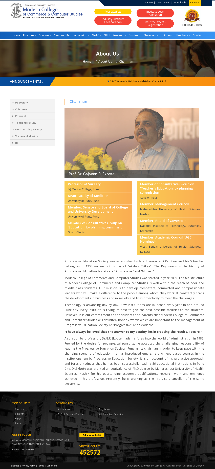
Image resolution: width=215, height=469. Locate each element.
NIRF (107, 35)
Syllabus (105, 409)
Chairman (126, 61)
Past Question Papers (71, 413)
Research (118, 35)
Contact (198, 35)
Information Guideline (112, 413)
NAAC (95, 35)
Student (134, 35)
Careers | (150, 2)
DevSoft (200, 465)
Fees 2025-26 (113, 11)
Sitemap (15, 465)
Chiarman (21, 111)
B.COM (20, 413)
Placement (65, 409)
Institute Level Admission (155, 13)
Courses (44, 35)
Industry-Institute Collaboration (113, 20)
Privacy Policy (28, 465)
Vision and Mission (26, 138)
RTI (17, 145)
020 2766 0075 (27, 449)
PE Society (21, 105)
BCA (19, 423)
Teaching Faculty (25, 125)
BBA (19, 418)
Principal (20, 118)
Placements (150, 35)
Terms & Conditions (47, 465)
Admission (195, 2)
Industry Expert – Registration (155, 23)
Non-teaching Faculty (28, 131)
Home (16, 35)
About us (28, 35)
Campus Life (62, 35)
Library (167, 35)
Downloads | (181, 2)
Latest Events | (164, 2)
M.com (20, 409)
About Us (105, 61)
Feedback (182, 35)
